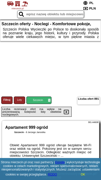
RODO (52, 174)
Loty (19, 99)
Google (60, 162)
